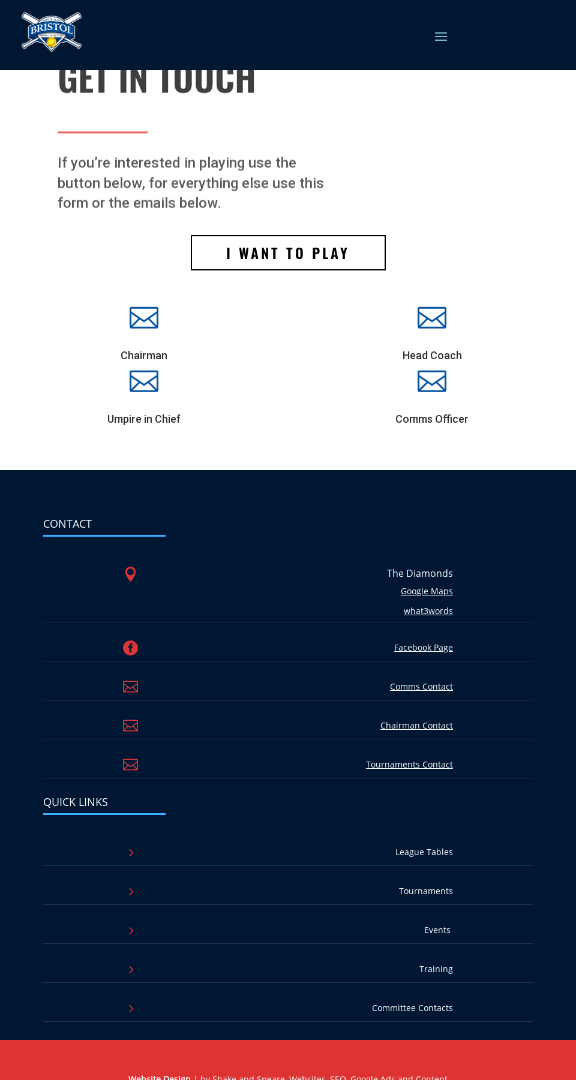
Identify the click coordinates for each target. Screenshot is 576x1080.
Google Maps (427, 591)
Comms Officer (432, 419)
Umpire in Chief (144, 419)
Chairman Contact (416, 725)
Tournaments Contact (409, 764)
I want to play (288, 252)
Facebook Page (423, 647)
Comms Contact (421, 686)
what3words (428, 610)
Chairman (144, 355)
